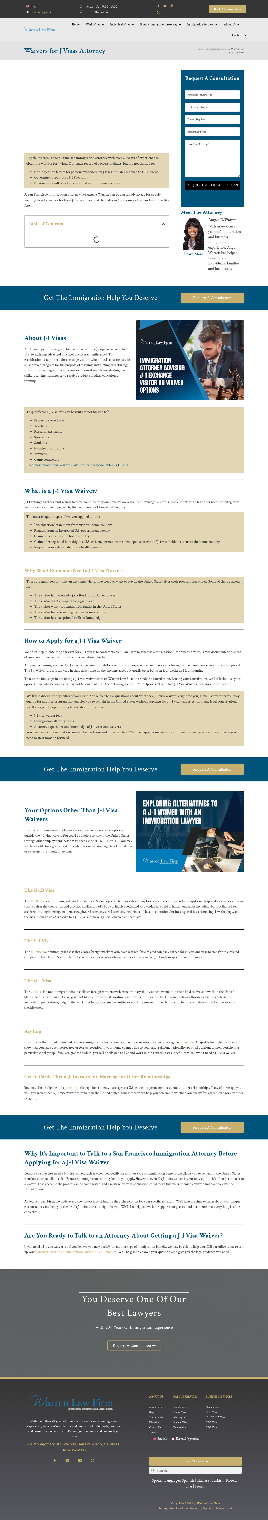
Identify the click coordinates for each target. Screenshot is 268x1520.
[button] (163, 224)
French (200, 1486)
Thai (188, 1486)
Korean (231, 1480)
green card (72, 1087)
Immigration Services (217, 49)
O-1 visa (36, 992)
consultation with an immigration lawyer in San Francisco (76, 1252)
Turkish (217, 1480)
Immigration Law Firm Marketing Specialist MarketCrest (195, 1508)
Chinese (203, 1480)
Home (198, 49)
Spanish (188, 1480)
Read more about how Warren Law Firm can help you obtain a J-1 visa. (77, 465)
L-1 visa (36, 952)
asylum (189, 1042)
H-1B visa (37, 901)
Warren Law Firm (208, 1503)
